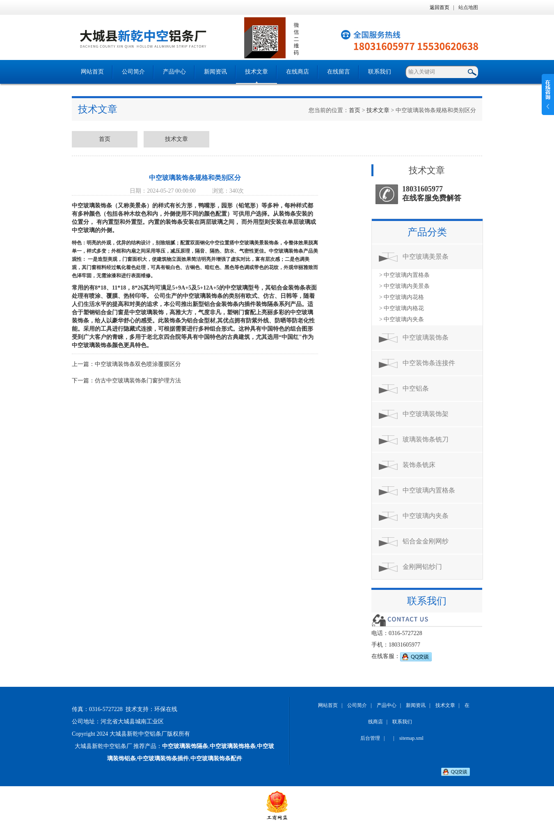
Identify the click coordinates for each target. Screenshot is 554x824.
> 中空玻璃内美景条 (404, 286)
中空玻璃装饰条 (426, 337)
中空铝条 (416, 388)
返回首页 (439, 7)
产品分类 (427, 232)
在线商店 (297, 72)
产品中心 (174, 72)
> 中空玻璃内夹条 (401, 319)
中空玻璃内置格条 (429, 490)
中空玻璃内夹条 (426, 515)
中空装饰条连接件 (429, 362)
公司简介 (133, 72)
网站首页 (92, 72)
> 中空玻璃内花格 (401, 297)
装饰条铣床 (419, 464)
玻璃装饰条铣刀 (426, 439)
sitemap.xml (411, 738)
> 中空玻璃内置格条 (404, 275)
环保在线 (165, 709)
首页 (354, 110)
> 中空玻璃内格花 (401, 308)
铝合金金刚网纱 (426, 541)
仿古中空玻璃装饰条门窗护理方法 (138, 380)
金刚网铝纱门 (422, 566)
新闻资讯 (215, 72)
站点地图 (468, 7)
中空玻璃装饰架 (426, 413)
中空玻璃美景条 (426, 256)
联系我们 (379, 72)
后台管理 (370, 738)
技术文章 (256, 72)
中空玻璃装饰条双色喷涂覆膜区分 (138, 364)
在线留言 (338, 72)
